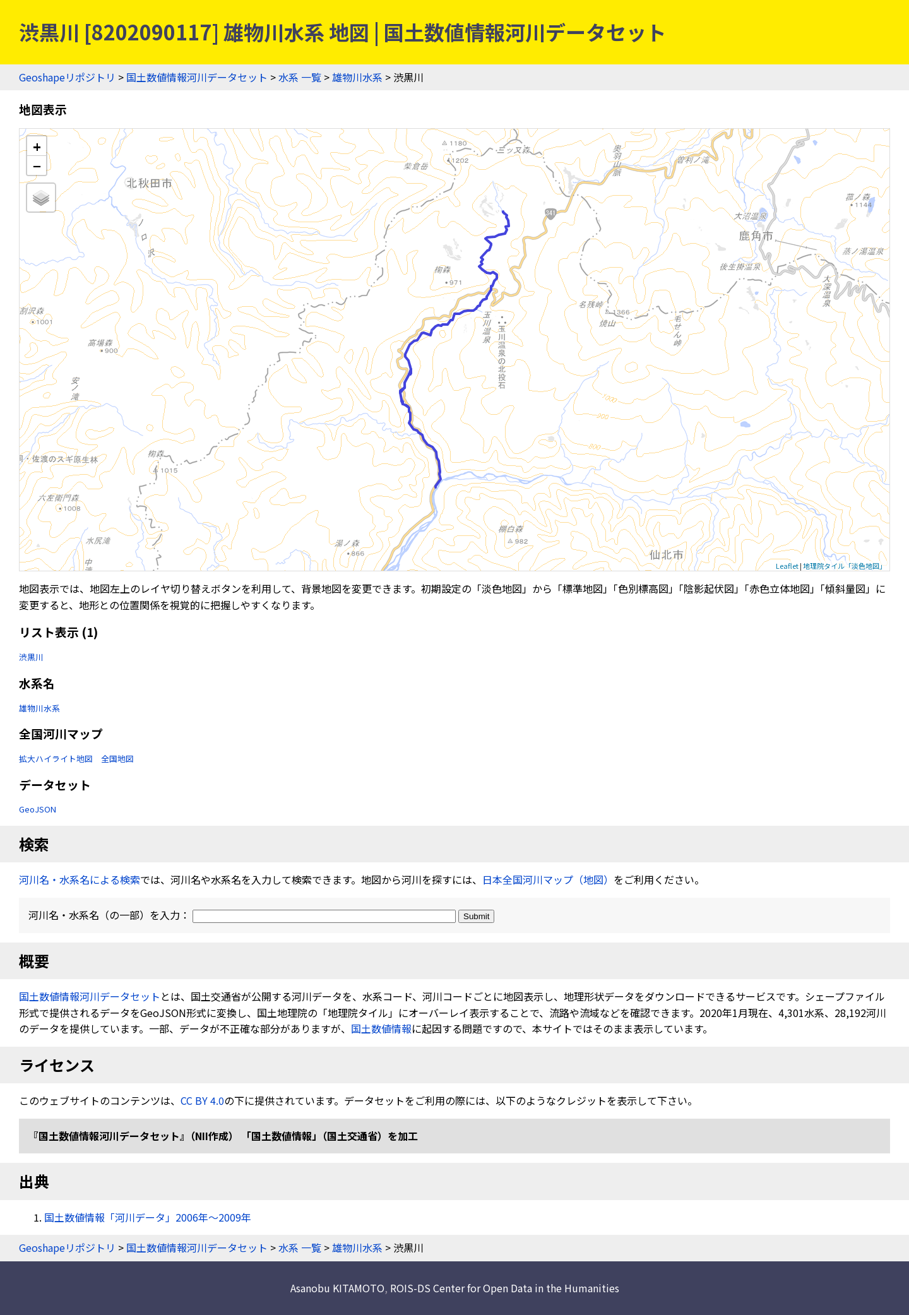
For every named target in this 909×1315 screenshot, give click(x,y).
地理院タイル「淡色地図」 (844, 566)
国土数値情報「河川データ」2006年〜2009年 (147, 1217)
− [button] (37, 165)
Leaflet (787, 566)
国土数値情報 (381, 1028)
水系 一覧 (299, 77)
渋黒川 (31, 657)
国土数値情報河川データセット (197, 77)
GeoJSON (37, 809)
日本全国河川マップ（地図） (548, 879)
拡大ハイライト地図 (56, 759)
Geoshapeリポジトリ (67, 77)
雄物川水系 (357, 77)
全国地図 (117, 759)
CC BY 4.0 (202, 1100)
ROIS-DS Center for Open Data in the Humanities (504, 1287)
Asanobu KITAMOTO (337, 1287)
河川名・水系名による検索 (79, 879)
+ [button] (37, 146)
